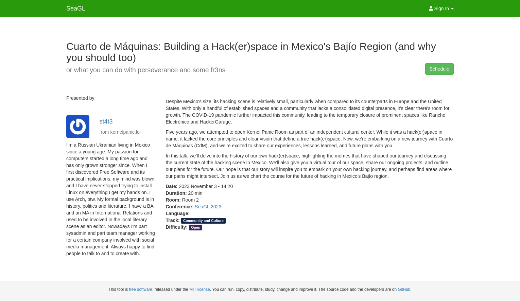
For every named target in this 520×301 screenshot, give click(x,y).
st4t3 (106, 121)
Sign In (441, 8)
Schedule (439, 69)
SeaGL (75, 8)
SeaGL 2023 (208, 206)
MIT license (199, 289)
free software (140, 289)
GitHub (404, 289)
